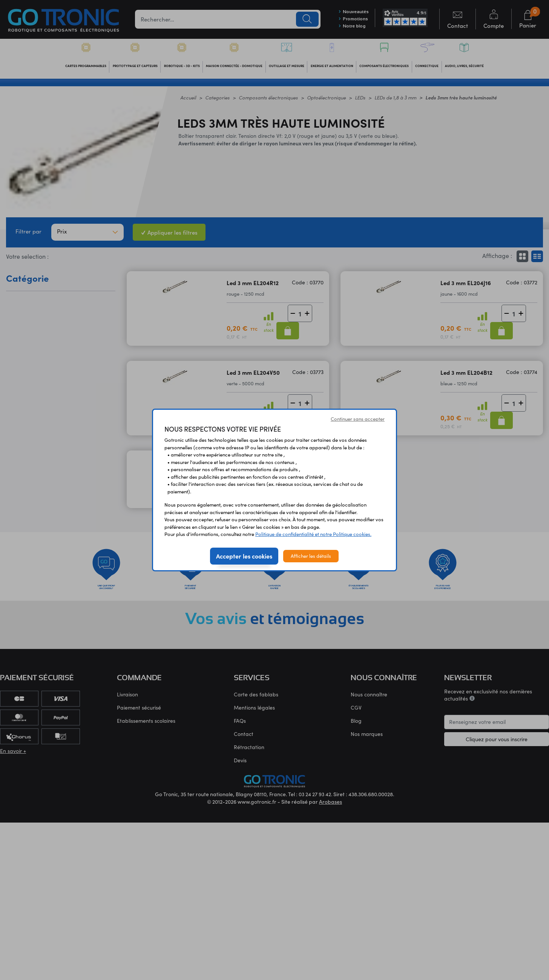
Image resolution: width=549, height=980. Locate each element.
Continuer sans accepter (358, 418)
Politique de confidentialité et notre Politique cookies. (313, 534)
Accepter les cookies (244, 556)
